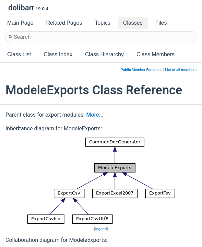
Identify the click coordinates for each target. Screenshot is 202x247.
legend (101, 229)
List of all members (181, 70)
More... (94, 114)
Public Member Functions (142, 70)
